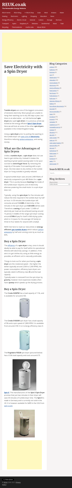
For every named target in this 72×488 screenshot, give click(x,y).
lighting (52, 104)
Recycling (5, 27)
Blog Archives (54, 182)
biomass (52, 72)
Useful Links (30, 27)
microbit (52, 109)
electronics (53, 85)
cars (51, 75)
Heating (4, 16)
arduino (52, 67)
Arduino (53, 13)
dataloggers (53, 77)
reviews (52, 130)
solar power (53, 138)
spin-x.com (8, 406)
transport (52, 159)
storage (52, 148)
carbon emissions (26, 139)
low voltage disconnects (57, 106)
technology (53, 151)
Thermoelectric (17, 27)
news (51, 114)
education (52, 80)
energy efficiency (54, 88)
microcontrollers (54, 111)
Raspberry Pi (24, 24)
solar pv (52, 140)
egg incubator (54, 83)
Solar (39, 13)
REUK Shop (30, 13)
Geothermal (45, 24)
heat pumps (53, 91)
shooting (52, 132)
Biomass (59, 20)
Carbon (41, 20)
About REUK (41, 27)
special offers (54, 145)
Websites (35, 24)
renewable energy (55, 127)
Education (43, 16)
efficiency (11, 245)
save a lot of (30, 136)
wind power (53, 164)
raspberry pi (53, 125)
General (32, 20)
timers (51, 156)
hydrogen (52, 98)
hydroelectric (53, 96)
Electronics (14, 16)
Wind (46, 13)
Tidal (61, 24)
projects (52, 119)
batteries (52, 70)
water (51, 161)
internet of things (55, 101)
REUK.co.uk (14, 4)
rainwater (52, 122)
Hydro (14, 24)
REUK (5, 482)
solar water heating (55, 143)
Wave (55, 24)
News (52, 16)
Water (62, 13)
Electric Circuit (21, 20)
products (52, 117)
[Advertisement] (37, 47)
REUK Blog (17, 13)
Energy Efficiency (7, 20)
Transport (5, 24)
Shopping (33, 16)
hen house (53, 93)
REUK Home (6, 13)
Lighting (24, 16)
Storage (49, 20)
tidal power (53, 153)
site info (52, 135)
